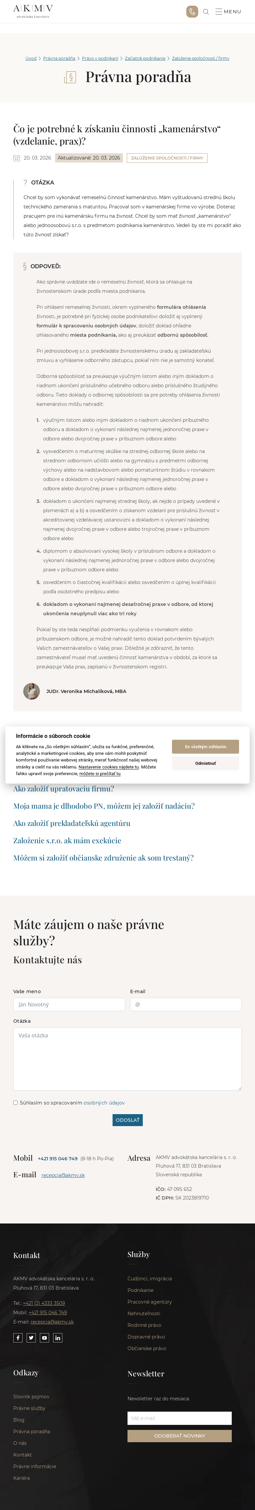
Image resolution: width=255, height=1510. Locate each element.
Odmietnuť (205, 763)
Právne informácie (34, 1467)
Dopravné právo (146, 1337)
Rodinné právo (144, 1326)
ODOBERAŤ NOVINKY (179, 1437)
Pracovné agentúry (150, 1302)
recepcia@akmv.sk (63, 1175)
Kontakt (22, 1455)
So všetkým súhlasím (205, 746)
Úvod (31, 58)
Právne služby (29, 1409)
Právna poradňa (59, 58)
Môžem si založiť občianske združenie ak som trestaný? (103, 858)
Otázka (22, 1021)
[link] (206, 12)
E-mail (138, 991)
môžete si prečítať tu (100, 773)
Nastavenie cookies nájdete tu (109, 766)
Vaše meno (27, 991)
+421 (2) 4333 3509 (44, 1303)
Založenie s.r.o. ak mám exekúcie (67, 840)
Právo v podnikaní (100, 58)
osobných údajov (104, 1103)
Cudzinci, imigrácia (150, 1279)
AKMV (33, 11)
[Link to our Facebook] (18, 1337)
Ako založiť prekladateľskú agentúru (71, 823)
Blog (19, 1421)
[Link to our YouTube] (44, 1337)
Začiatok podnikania (145, 58)
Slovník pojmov (31, 1397)
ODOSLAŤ (127, 1120)
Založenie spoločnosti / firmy (200, 58)
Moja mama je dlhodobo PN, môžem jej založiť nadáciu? (104, 806)
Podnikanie (140, 1291)
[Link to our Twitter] (31, 1337)
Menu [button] (228, 12)
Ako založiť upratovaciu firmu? (63, 788)
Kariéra (21, 1479)
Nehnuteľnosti (144, 1314)
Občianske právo (147, 1349)
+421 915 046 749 (192, 11)
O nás (20, 1444)
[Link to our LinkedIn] (57, 1337)
